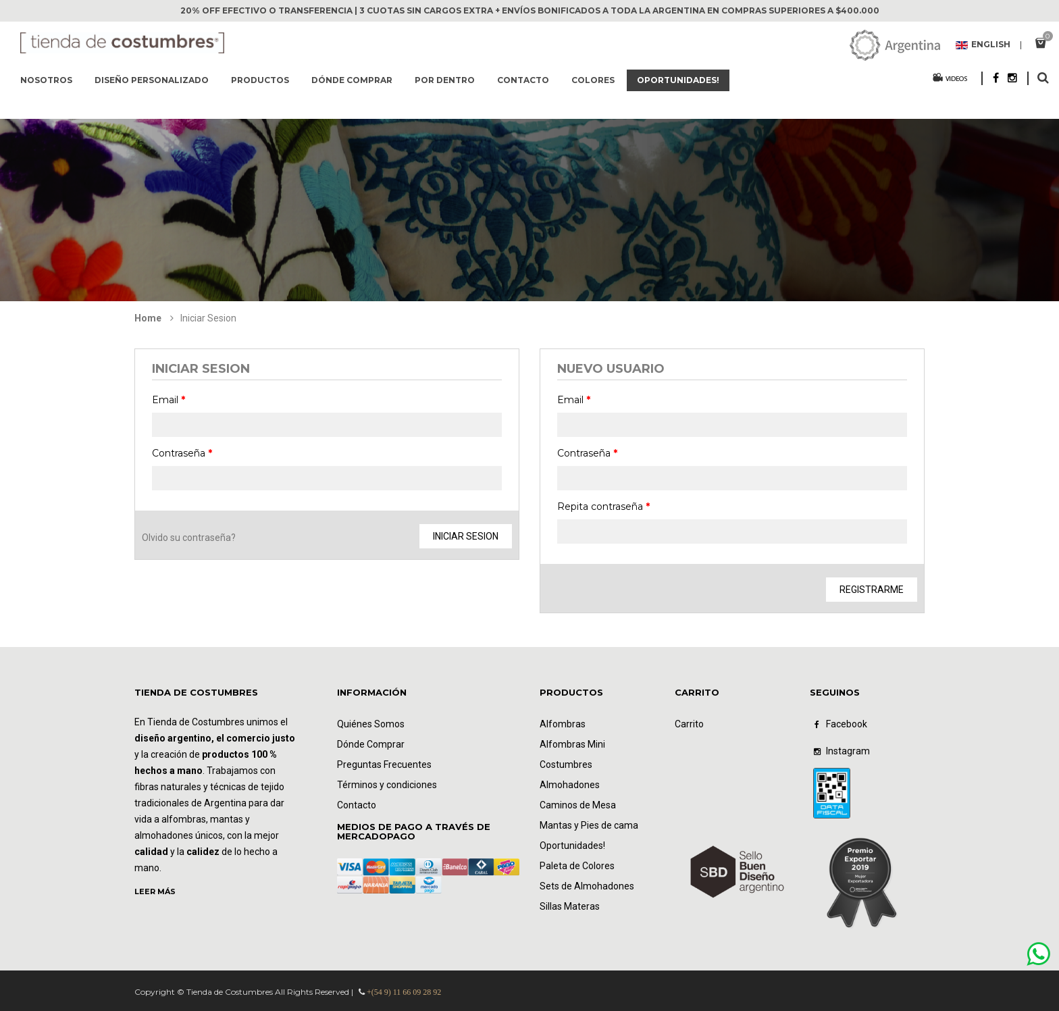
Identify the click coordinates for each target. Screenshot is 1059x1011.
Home (147, 318)
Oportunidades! (678, 80)
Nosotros (46, 80)
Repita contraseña (603, 506)
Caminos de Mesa (578, 805)
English (983, 45)
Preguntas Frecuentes (384, 764)
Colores (593, 80)
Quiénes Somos (371, 724)
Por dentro (445, 80)
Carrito (689, 724)
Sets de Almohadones (587, 886)
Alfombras (563, 724)
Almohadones (570, 784)
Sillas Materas (570, 906)
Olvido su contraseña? (189, 537)
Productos (260, 80)
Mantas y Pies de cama (589, 825)
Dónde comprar (351, 80)
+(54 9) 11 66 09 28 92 (404, 992)
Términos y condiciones (387, 784)
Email (168, 400)
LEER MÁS (155, 891)
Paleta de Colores (577, 865)
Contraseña (182, 453)
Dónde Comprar (371, 744)
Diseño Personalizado (152, 80)
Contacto (523, 80)
